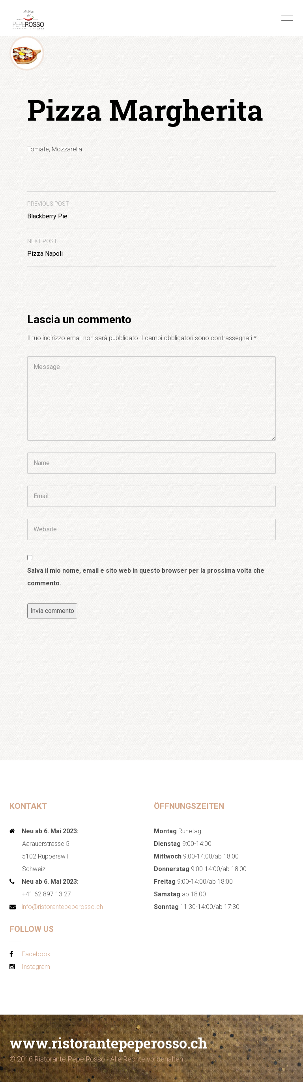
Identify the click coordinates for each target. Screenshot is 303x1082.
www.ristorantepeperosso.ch (108, 1043)
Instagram (36, 966)
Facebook (36, 954)
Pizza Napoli (45, 247)
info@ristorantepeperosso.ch (62, 907)
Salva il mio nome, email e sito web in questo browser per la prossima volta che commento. (145, 577)
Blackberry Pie (48, 210)
